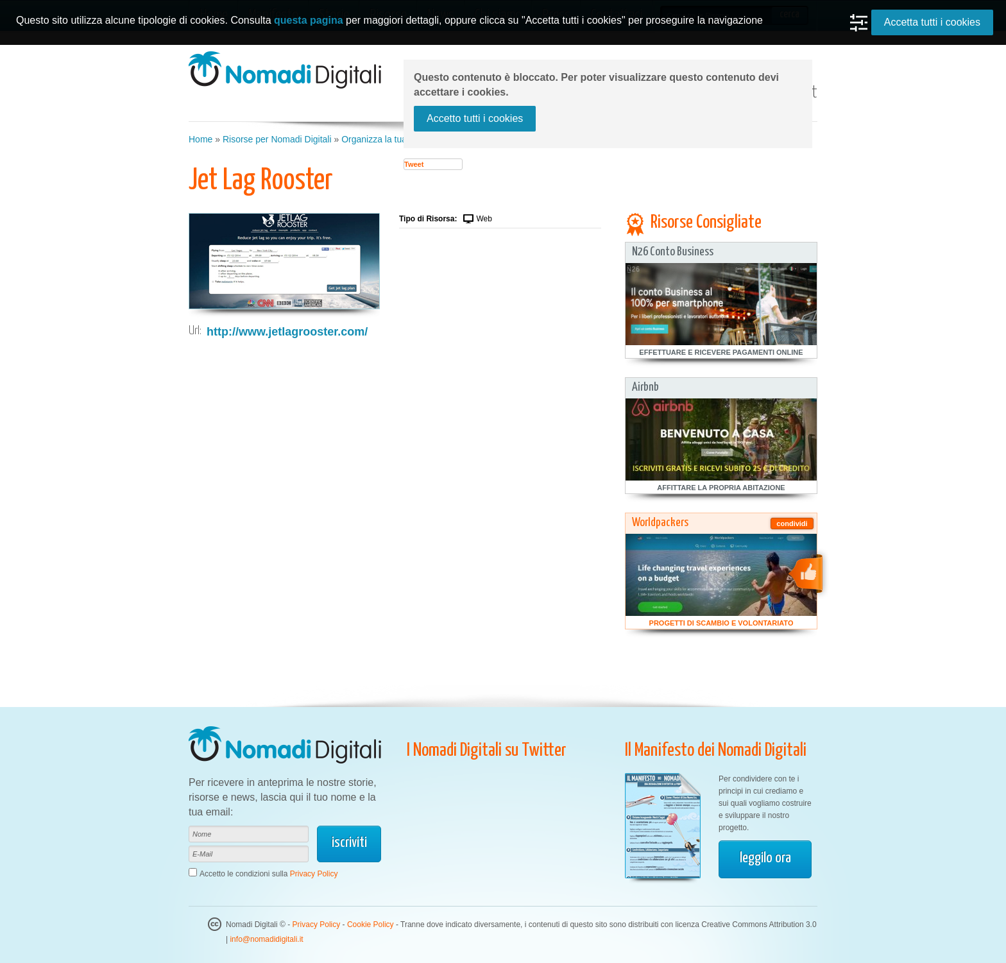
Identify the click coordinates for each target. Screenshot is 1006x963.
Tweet (413, 164)
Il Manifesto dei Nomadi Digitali (715, 751)
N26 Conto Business (672, 252)
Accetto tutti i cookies (475, 118)
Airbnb (645, 387)
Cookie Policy (370, 924)
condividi (791, 523)
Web (483, 218)
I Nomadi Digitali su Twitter (487, 751)
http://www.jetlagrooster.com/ (287, 331)
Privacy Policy (314, 873)
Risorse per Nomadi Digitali (277, 139)
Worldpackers (660, 522)
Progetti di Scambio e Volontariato (721, 623)
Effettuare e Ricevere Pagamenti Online (721, 352)
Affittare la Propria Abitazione (721, 487)
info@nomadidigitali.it (266, 939)
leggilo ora (765, 858)
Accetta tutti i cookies (932, 22)
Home (200, 139)
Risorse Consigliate (706, 223)
